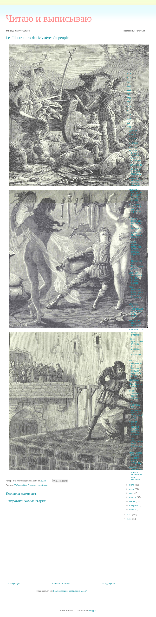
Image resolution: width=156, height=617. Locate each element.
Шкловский (134, 380)
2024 (129, 82)
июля (132, 485)
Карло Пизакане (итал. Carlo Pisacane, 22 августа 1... (136, 293)
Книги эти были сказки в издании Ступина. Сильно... (134, 428)
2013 (129, 127)
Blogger (92, 610)
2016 (129, 114)
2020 (129, 98)
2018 (129, 106)
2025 (129, 77)
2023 (129, 86)
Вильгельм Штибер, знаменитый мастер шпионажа (135, 155)
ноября (133, 134)
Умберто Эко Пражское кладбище (30, 485)
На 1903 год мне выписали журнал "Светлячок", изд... (136, 411)
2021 (129, 94)
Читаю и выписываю (49, 18)
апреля (133, 497)
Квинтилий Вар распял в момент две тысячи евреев (135, 195)
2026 (129, 73)
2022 (129, 90)
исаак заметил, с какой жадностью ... (135, 396)
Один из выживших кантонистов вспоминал (135, 223)
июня (132, 489)
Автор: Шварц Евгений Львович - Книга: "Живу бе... (135, 458)
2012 (129, 514)
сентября (134, 143)
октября (133, 138)
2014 (129, 123)
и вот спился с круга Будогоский (136, 332)
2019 (129, 102)
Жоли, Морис (135, 165)
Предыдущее (108, 583)
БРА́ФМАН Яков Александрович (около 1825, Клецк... (136, 310)
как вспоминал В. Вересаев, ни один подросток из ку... (135, 368)
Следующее (14, 583)
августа (133, 147)
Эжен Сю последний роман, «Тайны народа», (135, 278)
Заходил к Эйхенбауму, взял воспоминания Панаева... (135, 473)
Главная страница (61, 583)
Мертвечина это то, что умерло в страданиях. (136, 209)
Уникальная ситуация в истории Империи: (135, 182)
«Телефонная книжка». (135, 385)
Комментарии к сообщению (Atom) (70, 591)
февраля (134, 505)
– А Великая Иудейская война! (135, 235)
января (133, 509)
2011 (129, 518)
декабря (133, 130)
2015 (129, 119)
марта (132, 501)
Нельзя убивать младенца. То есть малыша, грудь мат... (135, 248)
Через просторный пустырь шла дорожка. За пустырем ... (136, 348)
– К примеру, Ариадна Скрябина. (135, 171)
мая (131, 493)
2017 (129, 110)
